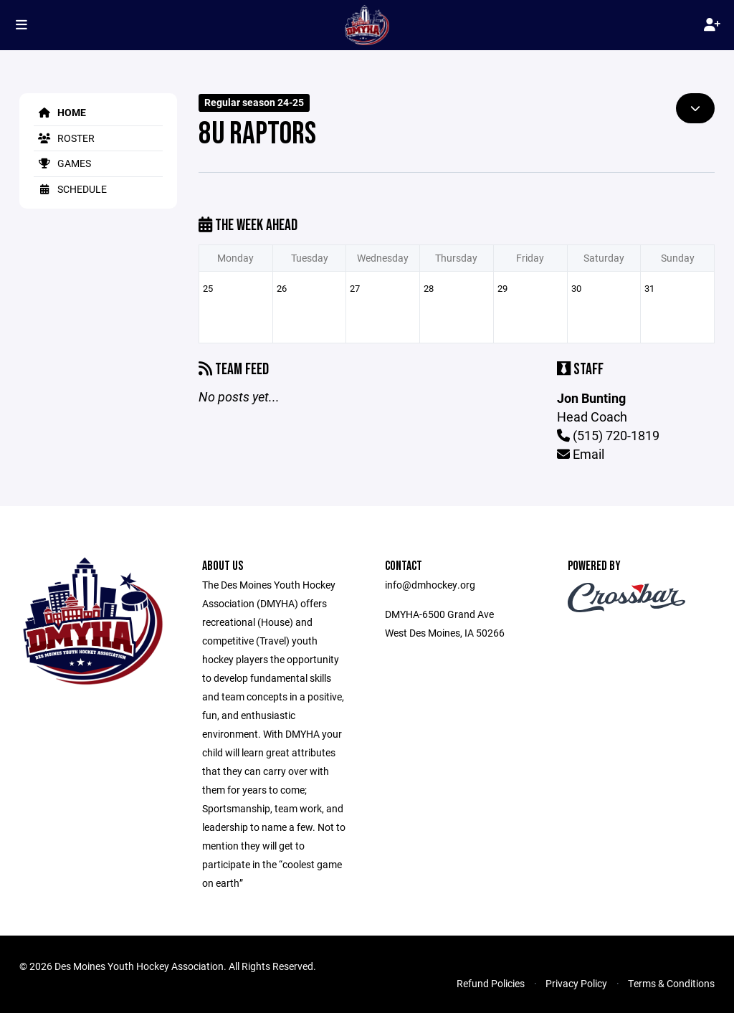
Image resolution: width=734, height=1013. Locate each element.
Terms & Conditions (671, 983)
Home (60, 112)
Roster (64, 138)
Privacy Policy (576, 983)
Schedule (70, 189)
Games (62, 163)
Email (580, 453)
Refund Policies (491, 983)
